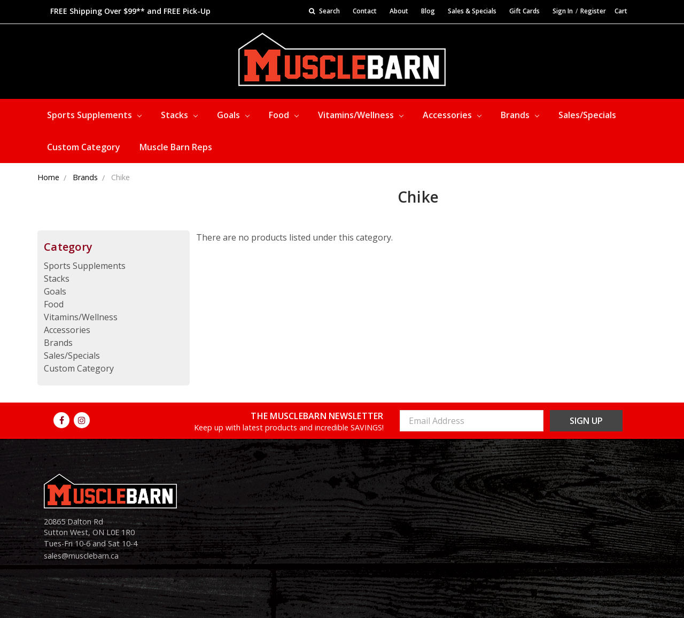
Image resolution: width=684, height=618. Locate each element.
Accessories (452, 115)
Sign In (563, 11)
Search (324, 11)
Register (593, 11)
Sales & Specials (472, 11)
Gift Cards (524, 11)
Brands (520, 115)
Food (284, 115)
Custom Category (83, 147)
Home (48, 177)
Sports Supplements (94, 115)
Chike (120, 177)
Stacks (179, 115)
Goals (233, 115)
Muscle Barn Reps (175, 147)
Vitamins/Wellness (360, 115)
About (399, 11)
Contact (365, 11)
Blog (428, 11)
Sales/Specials (587, 115)
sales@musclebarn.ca (81, 556)
